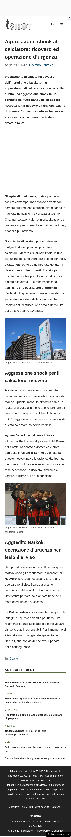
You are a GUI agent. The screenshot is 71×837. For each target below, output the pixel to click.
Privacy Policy (42, 830)
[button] (52, 24)
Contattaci (56, 806)
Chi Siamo (13, 830)
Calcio (14, 658)
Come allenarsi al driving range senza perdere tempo (35, 758)
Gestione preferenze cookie (58, 834)
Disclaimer (57, 830)
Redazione (27, 830)
